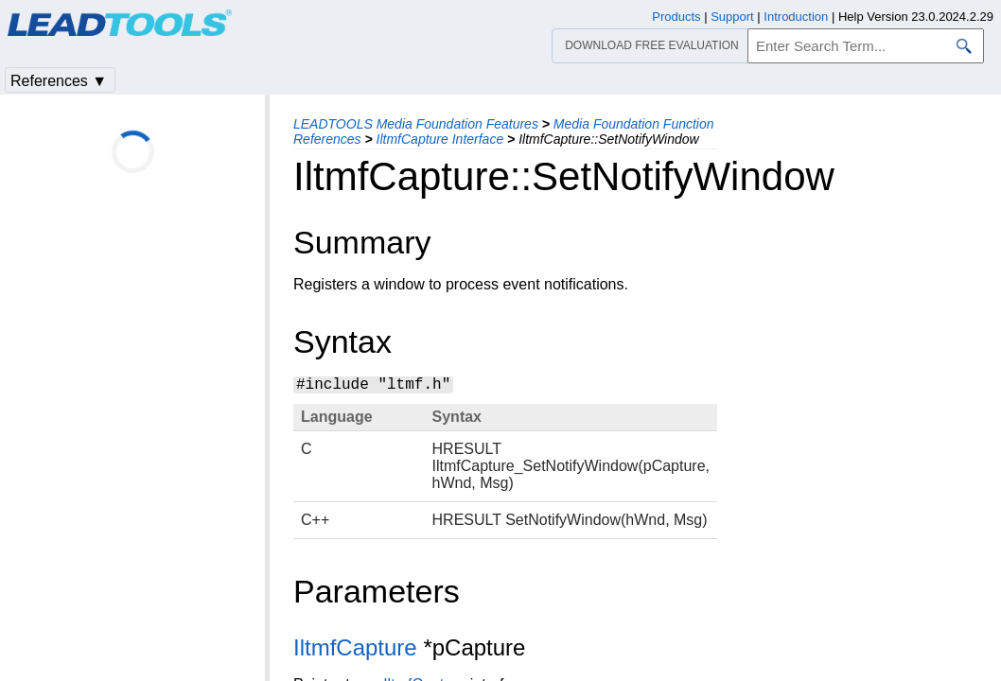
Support (732, 16)
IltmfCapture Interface (440, 139)
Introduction (796, 16)
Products (676, 16)
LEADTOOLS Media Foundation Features (415, 123)
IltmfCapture (355, 647)
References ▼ (58, 81)
